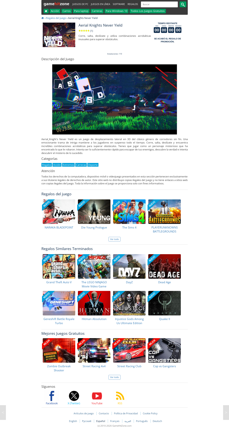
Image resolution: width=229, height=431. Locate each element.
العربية (128, 421)
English (73, 421)
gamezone (56, 3)
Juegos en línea (100, 4)
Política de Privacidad (126, 413)
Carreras (97, 11)
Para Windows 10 (116, 11)
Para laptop (81, 11)
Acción (55, 11)
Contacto (104, 413)
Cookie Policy (150, 413)
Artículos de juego (84, 413)
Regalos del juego (56, 18)
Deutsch (157, 421)
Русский (87, 421)
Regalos (133, 4)
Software (119, 4)
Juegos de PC (80, 4)
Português (142, 421)
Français (115, 421)
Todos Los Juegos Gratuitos (148, 11)
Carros (67, 11)
